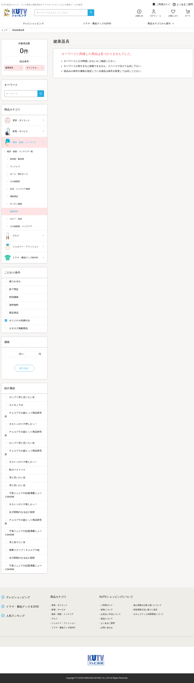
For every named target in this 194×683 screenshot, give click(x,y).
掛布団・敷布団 (17, 159)
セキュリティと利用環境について (148, 614)
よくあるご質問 (183, 4)
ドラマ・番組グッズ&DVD (24, 257)
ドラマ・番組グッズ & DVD (22, 606)
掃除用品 (14, 196)
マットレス (15, 166)
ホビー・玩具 (16, 219)
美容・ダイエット (24, 120)
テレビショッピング (33, 23)
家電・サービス (24, 131)
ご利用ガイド (161, 4)
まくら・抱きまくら (19, 174)
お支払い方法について (111, 614)
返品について (107, 618)
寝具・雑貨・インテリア (24, 142)
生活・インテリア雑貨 (20, 189)
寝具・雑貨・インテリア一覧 (20, 151)
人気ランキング (15, 615)
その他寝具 (15, 181)
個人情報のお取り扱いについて (147, 605)
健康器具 (14, 211)
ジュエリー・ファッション (24, 246)
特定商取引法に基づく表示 (145, 609)
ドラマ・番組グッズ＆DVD (97, 23)
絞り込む (24, 368)
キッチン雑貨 (16, 204)
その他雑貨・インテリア (21, 226)
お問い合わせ (107, 627)
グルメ (24, 235)
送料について (107, 609)
